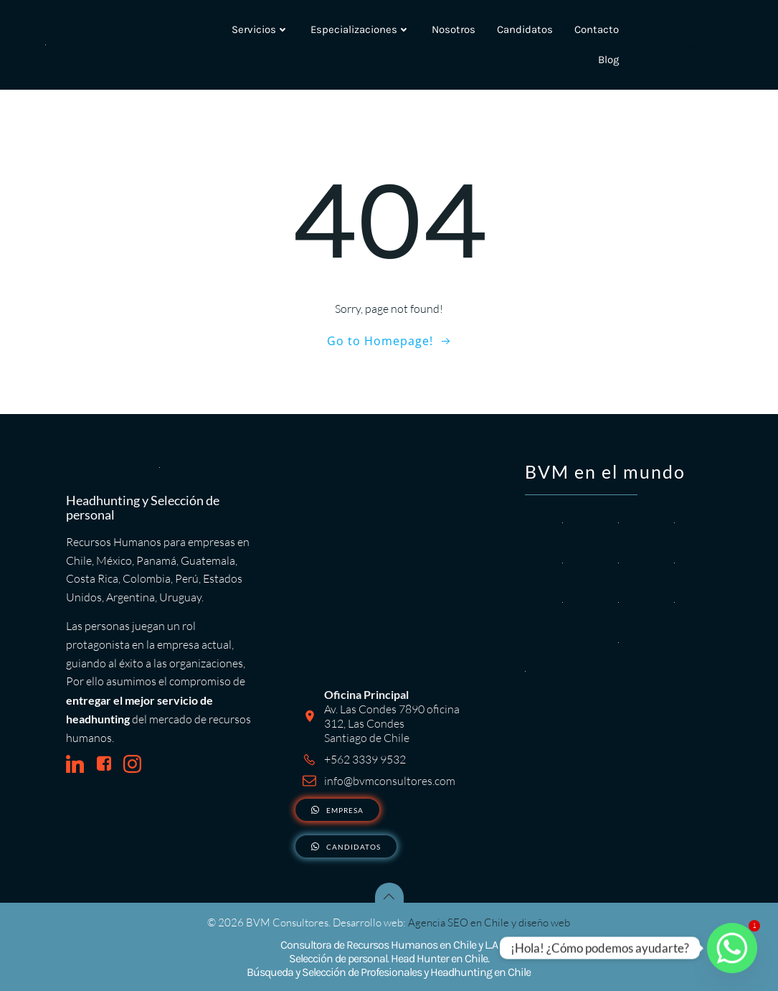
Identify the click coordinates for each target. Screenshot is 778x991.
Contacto (596, 29)
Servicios (260, 29)
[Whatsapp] (732, 948)
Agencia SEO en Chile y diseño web (490, 922)
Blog (608, 60)
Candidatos (525, 29)
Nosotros (453, 29)
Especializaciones (360, 29)
